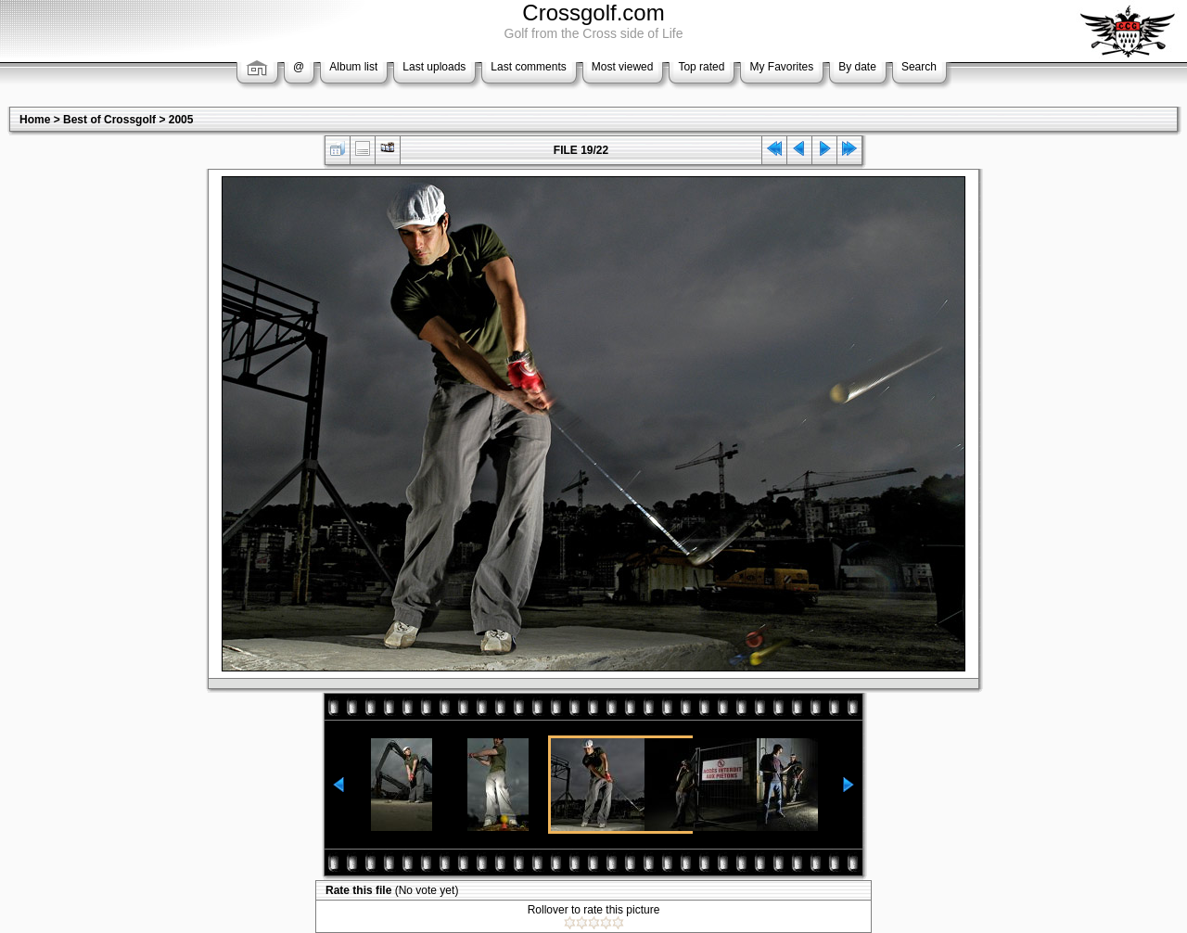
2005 (181, 119)
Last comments (528, 66)
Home (34, 119)
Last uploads (434, 66)
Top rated (701, 66)
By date (857, 66)
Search (919, 66)
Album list (353, 66)
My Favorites (781, 66)
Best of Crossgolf (109, 119)
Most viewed (623, 66)
